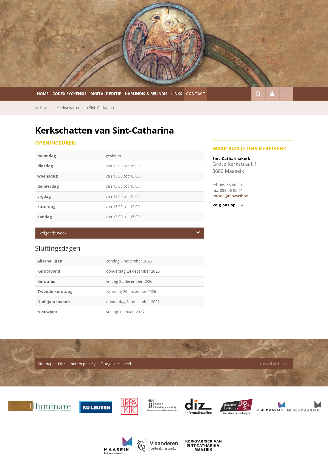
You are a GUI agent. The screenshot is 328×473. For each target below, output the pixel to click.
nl (286, 93)
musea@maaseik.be (230, 195)
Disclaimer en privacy (77, 363)
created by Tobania (275, 363)
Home (45, 107)
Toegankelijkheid (116, 363)
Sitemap (45, 363)
